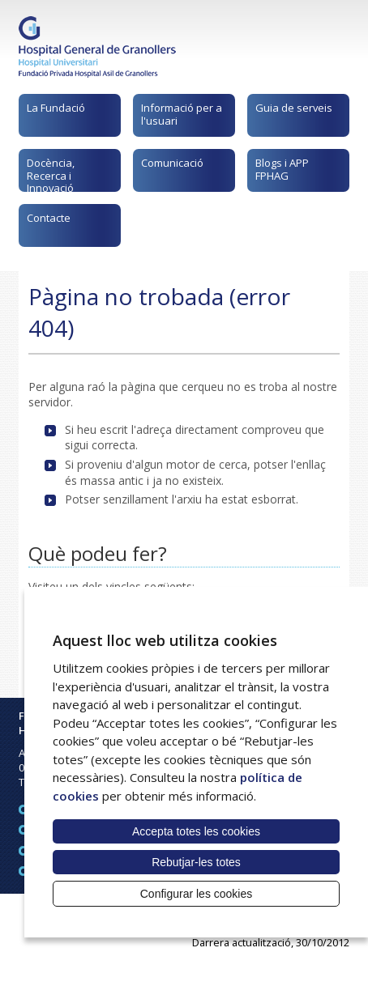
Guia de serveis (293, 107)
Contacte (49, 217)
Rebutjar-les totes (196, 862)
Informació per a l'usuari (181, 114)
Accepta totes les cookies (196, 831)
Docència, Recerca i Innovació (51, 173)
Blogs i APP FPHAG (282, 169)
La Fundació (56, 107)
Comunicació (172, 162)
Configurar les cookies (196, 893)
